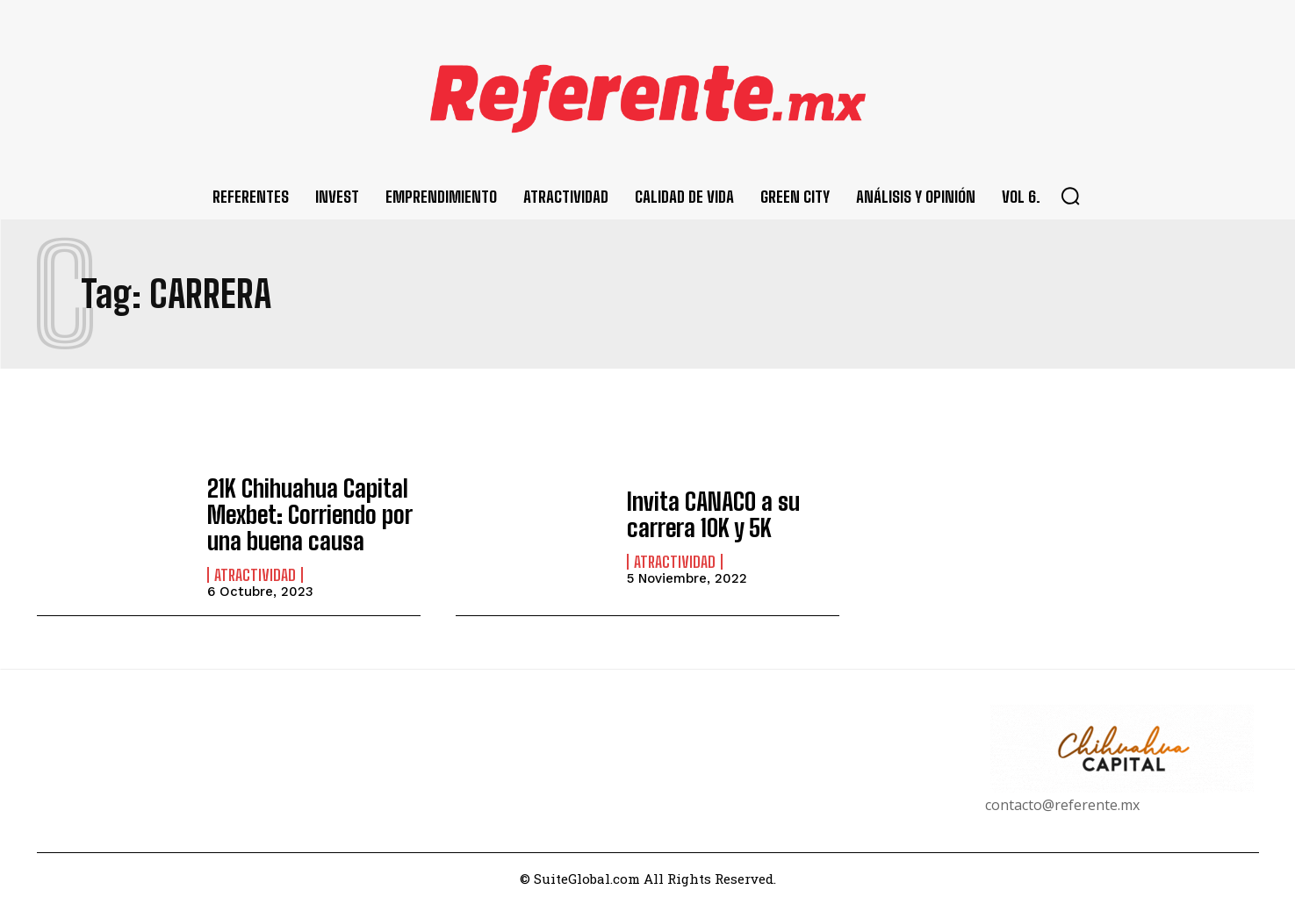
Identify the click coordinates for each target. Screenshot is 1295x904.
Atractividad (255, 570)
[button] (1070, 196)
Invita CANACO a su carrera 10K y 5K (705, 514)
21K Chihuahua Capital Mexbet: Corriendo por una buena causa (299, 514)
